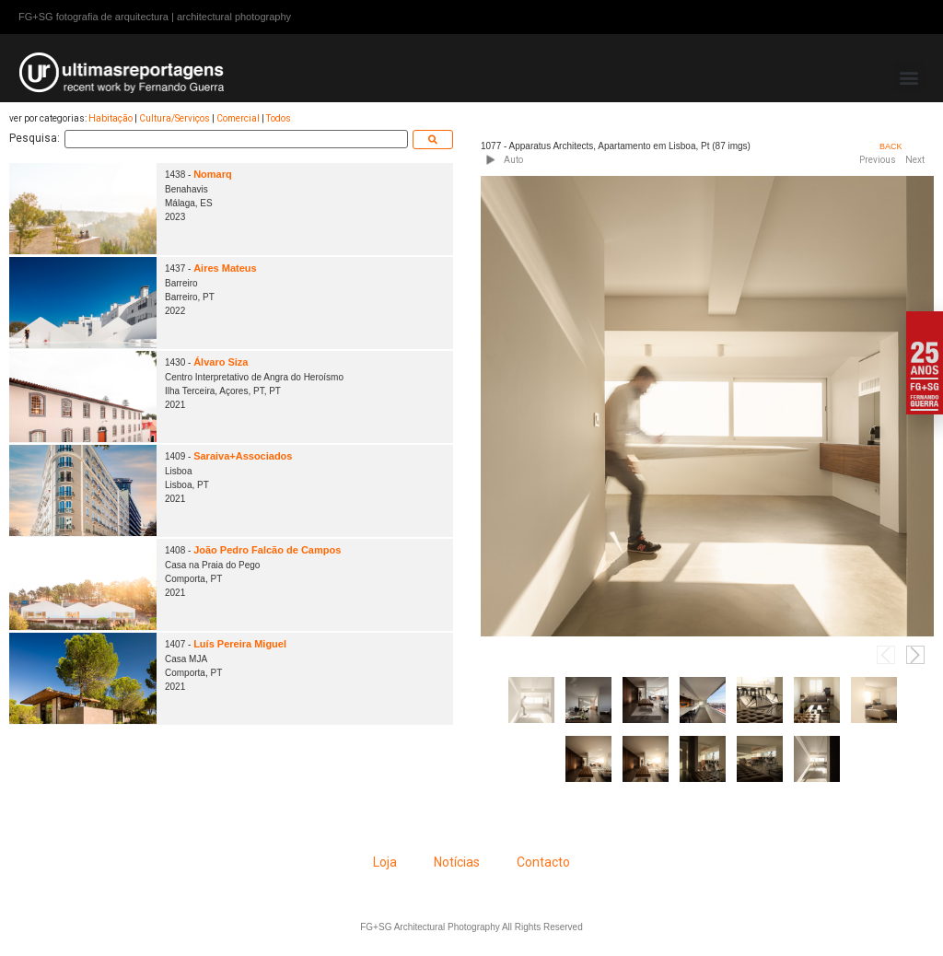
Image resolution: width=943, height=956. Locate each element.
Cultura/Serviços (174, 118)
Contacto (543, 862)
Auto (513, 160)
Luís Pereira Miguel (239, 643)
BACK (890, 146)
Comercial (238, 118)
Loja (385, 862)
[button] (909, 77)
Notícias (457, 862)
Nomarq (212, 174)
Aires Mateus (224, 268)
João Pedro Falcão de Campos (267, 549)
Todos (278, 118)
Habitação (110, 118)
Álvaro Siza (220, 361)
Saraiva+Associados (242, 455)
